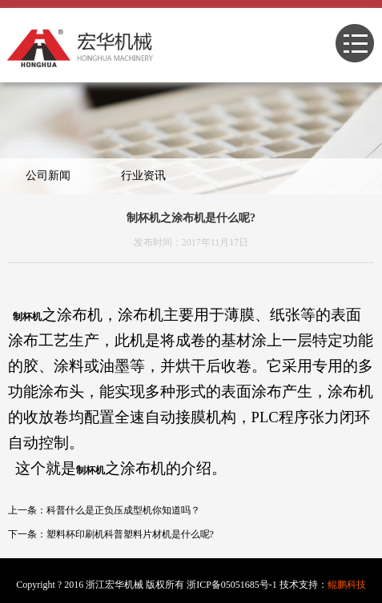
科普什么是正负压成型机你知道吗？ (123, 510)
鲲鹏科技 (347, 584)
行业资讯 (143, 176)
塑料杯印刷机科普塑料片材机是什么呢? (130, 534)
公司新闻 (48, 176)
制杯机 (27, 316)
